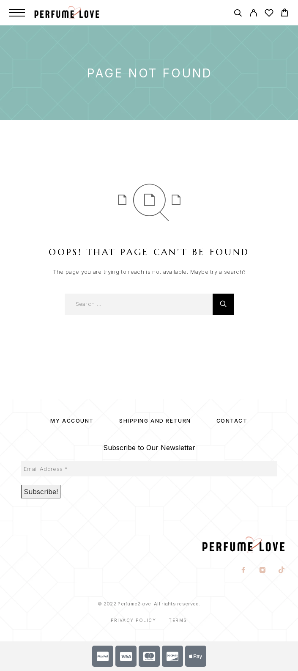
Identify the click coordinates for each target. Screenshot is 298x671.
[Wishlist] (269, 14)
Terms (178, 620)
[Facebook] (243, 571)
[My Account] (253, 14)
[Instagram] (262, 571)
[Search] (237, 14)
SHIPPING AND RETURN (155, 421)
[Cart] (284, 13)
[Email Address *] (149, 468)
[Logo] (76, 12)
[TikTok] (281, 571)
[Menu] (17, 12)
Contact (232, 421)
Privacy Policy (133, 620)
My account (72, 421)
